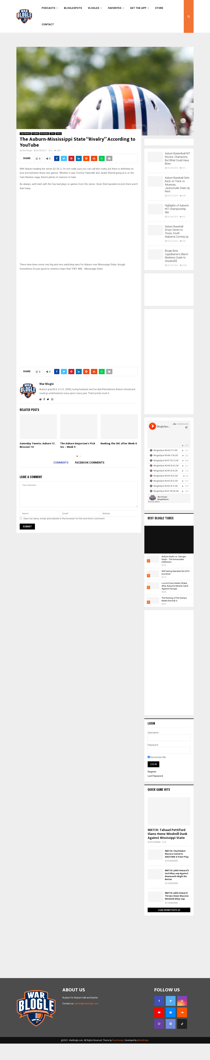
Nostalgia (44, 150)
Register (152, 788)
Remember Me (157, 773)
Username (153, 749)
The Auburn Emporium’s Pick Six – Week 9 (77, 462)
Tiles (52, 150)
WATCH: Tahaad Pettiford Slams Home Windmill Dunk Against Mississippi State (167, 850)
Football (35, 150)
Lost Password (155, 792)
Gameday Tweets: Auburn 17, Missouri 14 (37, 462)
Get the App (138, 8)
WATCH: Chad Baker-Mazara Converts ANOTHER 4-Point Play (177, 870)
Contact (48, 24)
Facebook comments (89, 479)
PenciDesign (118, 1057)
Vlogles (93, 8)
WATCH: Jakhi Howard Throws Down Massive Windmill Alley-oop (177, 912)
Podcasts (48, 8)
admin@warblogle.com (86, 1020)
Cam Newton (25, 150)
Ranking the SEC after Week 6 (119, 460)
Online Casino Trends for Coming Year (84, 37)
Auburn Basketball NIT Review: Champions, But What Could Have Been (177, 175)
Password (153, 761)
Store (159, 8)
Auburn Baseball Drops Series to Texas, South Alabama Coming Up (177, 248)
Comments (60, 479)
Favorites (114, 8)
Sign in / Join (23, 37)
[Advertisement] (105, 52)
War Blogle (27, 167)
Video (58, 150)
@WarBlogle (142, 1057)
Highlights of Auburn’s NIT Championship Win (177, 225)
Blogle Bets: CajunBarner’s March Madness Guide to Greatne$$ (176, 272)
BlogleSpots (73, 8)
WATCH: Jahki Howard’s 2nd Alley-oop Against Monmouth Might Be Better (177, 891)
